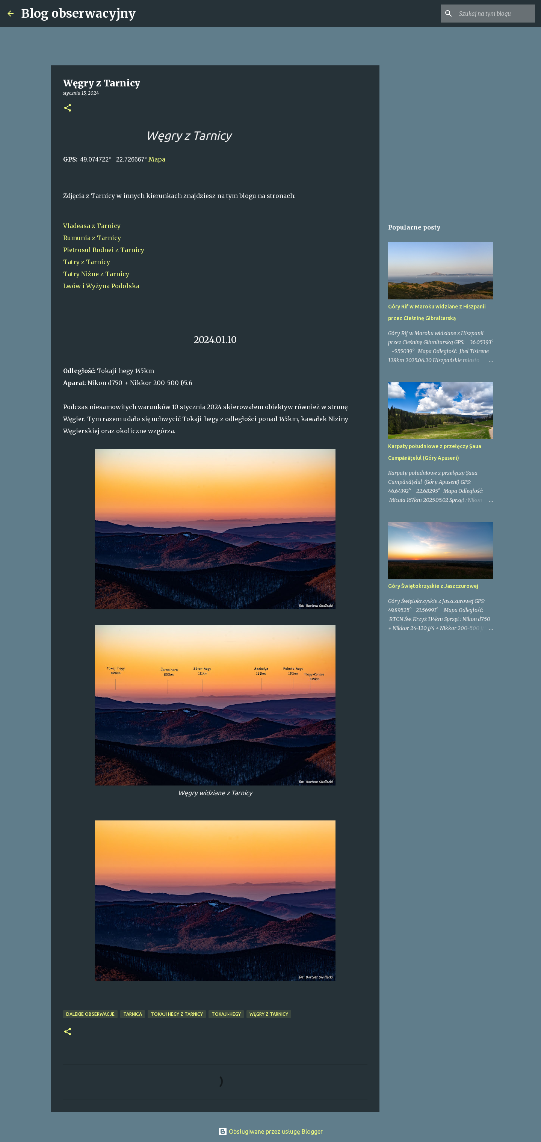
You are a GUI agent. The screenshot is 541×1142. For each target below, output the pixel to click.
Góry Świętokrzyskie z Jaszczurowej (433, 586)
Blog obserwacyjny (78, 13)
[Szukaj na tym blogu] (495, 14)
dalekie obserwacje (90, 1014)
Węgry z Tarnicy (268, 1014)
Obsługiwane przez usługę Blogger (270, 1131)
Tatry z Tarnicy (86, 262)
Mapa (156, 159)
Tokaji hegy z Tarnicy (177, 1014)
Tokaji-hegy (226, 1014)
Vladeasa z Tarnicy (92, 226)
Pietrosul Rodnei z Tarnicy (103, 250)
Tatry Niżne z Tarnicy (96, 274)
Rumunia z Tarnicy (92, 238)
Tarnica (132, 1014)
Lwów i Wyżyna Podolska (101, 286)
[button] (67, 108)
